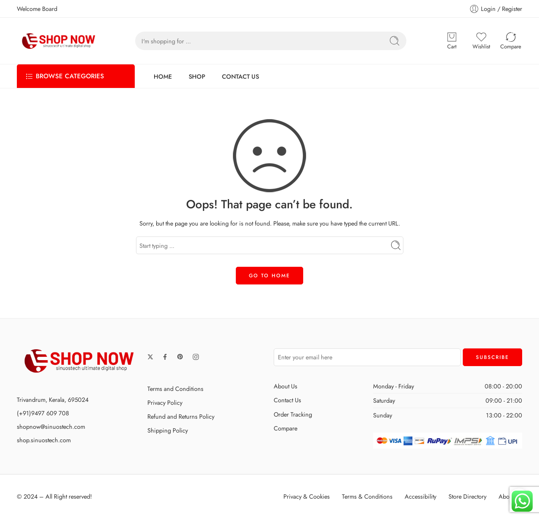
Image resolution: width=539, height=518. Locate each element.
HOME (163, 76)
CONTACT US (240, 76)
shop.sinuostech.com (44, 440)
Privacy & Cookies (306, 496)
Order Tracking (293, 414)
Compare (285, 428)
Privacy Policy (164, 402)
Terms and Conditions (175, 388)
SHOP (197, 76)
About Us (285, 386)
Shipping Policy (167, 430)
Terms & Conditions (367, 496)
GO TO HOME (269, 275)
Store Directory (467, 496)
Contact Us (287, 400)
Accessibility (420, 496)
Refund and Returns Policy (180, 416)
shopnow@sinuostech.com (51, 426)
